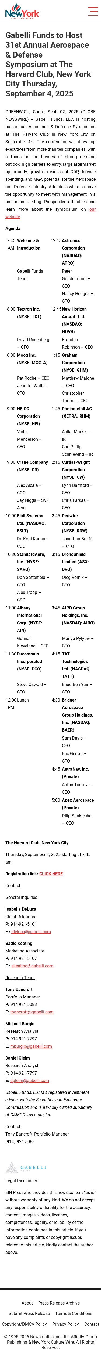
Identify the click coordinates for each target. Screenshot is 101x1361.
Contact (91, 1324)
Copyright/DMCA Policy (24, 1324)
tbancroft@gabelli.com (32, 1012)
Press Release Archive (59, 1303)
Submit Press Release (29, 1313)
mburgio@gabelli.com (31, 1046)
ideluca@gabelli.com (31, 931)
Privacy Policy (65, 1324)
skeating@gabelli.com (32, 965)
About (27, 1303)
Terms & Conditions (73, 1313)
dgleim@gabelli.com (29, 1080)
